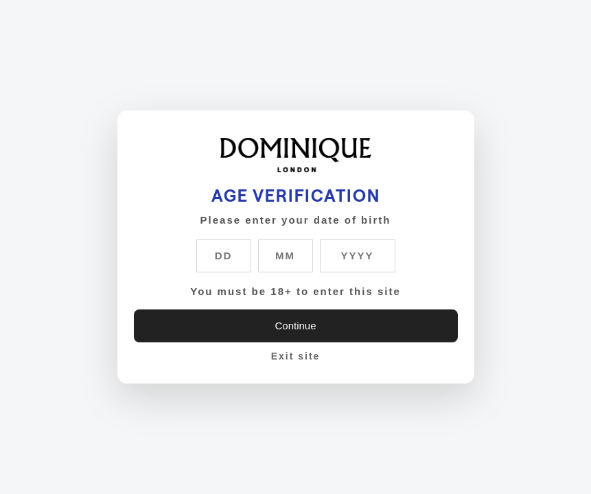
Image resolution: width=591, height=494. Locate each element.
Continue (295, 325)
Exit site (296, 356)
